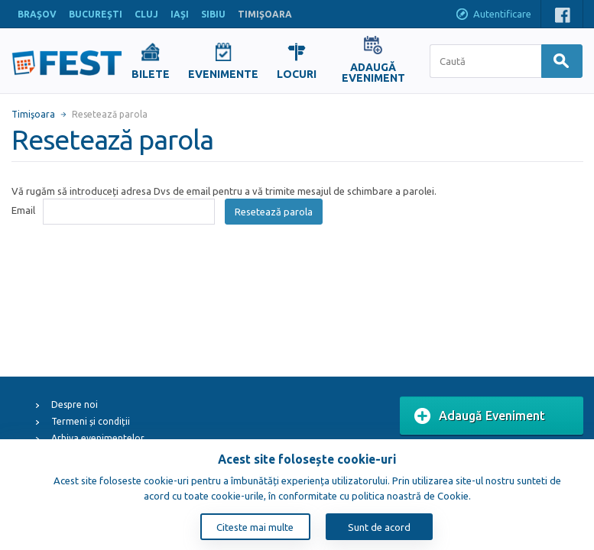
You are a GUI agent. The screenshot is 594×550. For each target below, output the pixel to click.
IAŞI (179, 14)
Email (23, 210)
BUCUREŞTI (95, 14)
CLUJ (146, 14)
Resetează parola (274, 211)
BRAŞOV (37, 14)
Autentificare (493, 15)
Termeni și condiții (90, 421)
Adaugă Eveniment (479, 416)
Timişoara (33, 114)
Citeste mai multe (255, 527)
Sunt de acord (379, 527)
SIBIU (213, 14)
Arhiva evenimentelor (97, 438)
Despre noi (74, 404)
